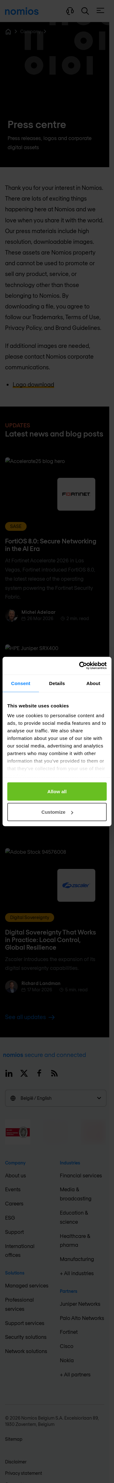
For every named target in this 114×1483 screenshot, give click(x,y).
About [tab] (93, 683)
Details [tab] (57, 683)
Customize (57, 812)
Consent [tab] (20, 683)
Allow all (57, 791)
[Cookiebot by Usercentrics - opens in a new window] (80, 666)
